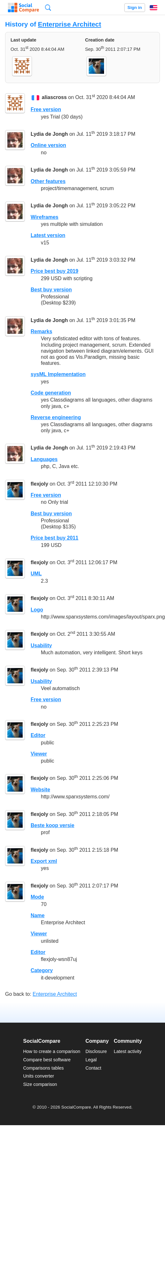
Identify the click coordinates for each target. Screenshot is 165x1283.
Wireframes (44, 217)
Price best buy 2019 (54, 271)
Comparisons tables (43, 1068)
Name (38, 915)
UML (36, 573)
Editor (38, 735)
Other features (48, 181)
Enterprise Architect (69, 24)
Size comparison (40, 1084)
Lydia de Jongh (49, 134)
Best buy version (51, 289)
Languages (44, 459)
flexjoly (39, 484)
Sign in (134, 7)
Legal (91, 1059)
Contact (93, 1068)
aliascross (54, 97)
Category (42, 970)
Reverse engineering (56, 417)
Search (48, 7)
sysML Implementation (58, 374)
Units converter (38, 1076)
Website (40, 789)
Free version (46, 109)
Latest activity (128, 1051)
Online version (48, 145)
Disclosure (96, 1051)
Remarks (41, 331)
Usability (41, 645)
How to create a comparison (51, 1051)
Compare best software (47, 1059)
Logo (37, 609)
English (153, 7)
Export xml (44, 861)
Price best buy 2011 (54, 538)
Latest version (48, 235)
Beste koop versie (52, 825)
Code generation (51, 393)
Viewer (39, 754)
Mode (37, 897)
